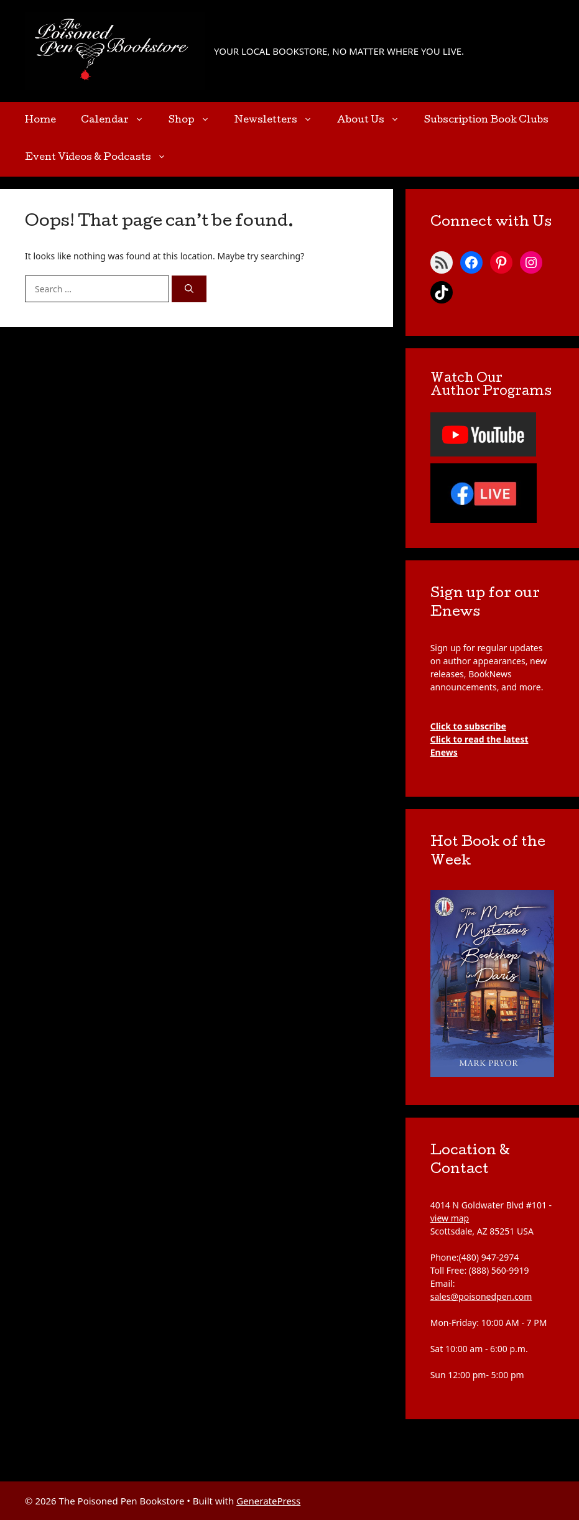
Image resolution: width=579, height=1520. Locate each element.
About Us (374, 120)
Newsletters (279, 120)
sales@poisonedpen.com (481, 1296)
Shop (195, 120)
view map (450, 1218)
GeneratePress (268, 1501)
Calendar (118, 120)
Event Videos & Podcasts (101, 158)
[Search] (189, 289)
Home (40, 121)
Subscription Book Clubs (486, 121)
